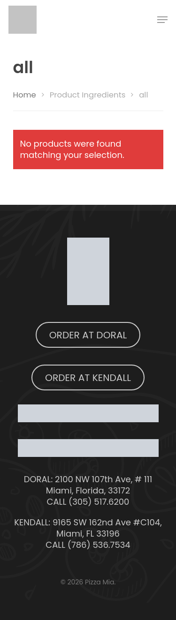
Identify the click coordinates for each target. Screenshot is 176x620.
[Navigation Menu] (162, 19)
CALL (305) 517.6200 (88, 502)
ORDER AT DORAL (88, 335)
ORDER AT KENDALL (88, 377)
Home (24, 95)
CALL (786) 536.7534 (88, 545)
